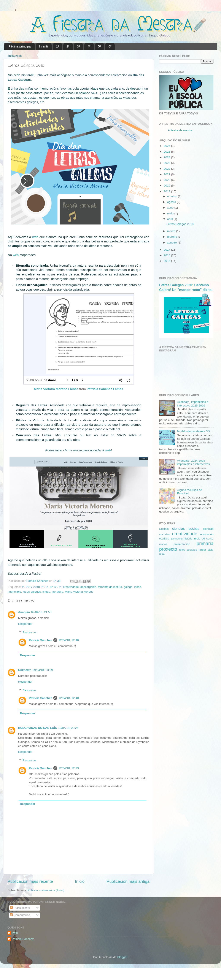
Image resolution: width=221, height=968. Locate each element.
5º (99, 46)
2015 (167, 261)
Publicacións (20, 907)
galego (128, 586)
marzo (171, 231)
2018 (167, 191)
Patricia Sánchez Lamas (105, 389)
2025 (167, 151)
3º (78, 46)
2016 (167, 255)
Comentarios (20, 915)
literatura (57, 591)
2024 (167, 157)
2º (68, 46)
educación (206, 534)
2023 (167, 162)
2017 (167, 249)
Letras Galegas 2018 (180, 224)
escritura (164, 538)
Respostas (30, 632)
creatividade (71, 586)
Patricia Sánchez (40, 640)
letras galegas (32, 591)
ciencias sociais (185, 528)
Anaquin (24, 612)
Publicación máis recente (30, 881)
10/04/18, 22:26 (68, 727)
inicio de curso (203, 538)
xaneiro (172, 242)
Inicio (79, 881)
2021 (167, 174)
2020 (167, 180)
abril (170, 219)
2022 (167, 168)
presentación (181, 544)
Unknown (24, 670)
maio (170, 213)
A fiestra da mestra (180, 130)
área (161, 553)
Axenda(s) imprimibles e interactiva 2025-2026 (192, 403)
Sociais (164, 528)
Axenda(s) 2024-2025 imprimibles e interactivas (193, 462)
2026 (167, 145)
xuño (170, 207)
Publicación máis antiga (128, 881)
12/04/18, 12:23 (69, 768)
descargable (88, 586)
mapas (163, 544)
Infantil (43, 46)
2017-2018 (33, 586)
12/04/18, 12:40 (69, 640)
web (35, 237)
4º (89, 46)
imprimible (14, 591)
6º (109, 46)
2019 (167, 185)
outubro (172, 196)
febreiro (172, 236)
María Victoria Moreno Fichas (56, 389)
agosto (172, 202)
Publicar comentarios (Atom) (46, 890)
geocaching (177, 538)
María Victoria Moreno (79, 591)
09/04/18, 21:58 (41, 612)
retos (182, 549)
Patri (15, 933)
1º (57, 46)
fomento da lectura (110, 586)
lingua (46, 591)
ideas (137, 586)
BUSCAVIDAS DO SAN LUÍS (37, 727)
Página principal (20, 46)
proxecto (168, 549)
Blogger (122, 957)
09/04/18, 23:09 (43, 670)
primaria (205, 543)
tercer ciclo (206, 549)
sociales (191, 549)
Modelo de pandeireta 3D (193, 431)
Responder (25, 623)
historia (188, 538)
